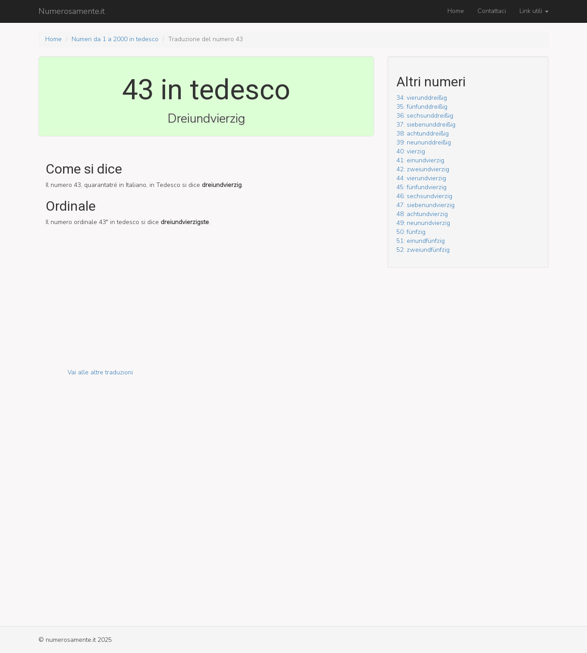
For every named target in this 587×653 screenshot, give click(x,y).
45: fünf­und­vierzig (421, 187)
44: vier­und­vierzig (421, 178)
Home (455, 11)
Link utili (534, 11)
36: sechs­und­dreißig (424, 115)
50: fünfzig (410, 232)
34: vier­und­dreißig (421, 97)
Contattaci (491, 11)
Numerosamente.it (71, 11)
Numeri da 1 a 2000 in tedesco (115, 39)
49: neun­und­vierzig (423, 223)
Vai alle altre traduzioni (100, 372)
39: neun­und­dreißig (423, 142)
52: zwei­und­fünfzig (423, 250)
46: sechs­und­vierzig (424, 196)
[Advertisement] (206, 305)
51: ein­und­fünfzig (420, 241)
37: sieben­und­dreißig (425, 124)
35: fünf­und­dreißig (421, 106)
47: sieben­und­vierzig (425, 205)
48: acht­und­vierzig (422, 214)
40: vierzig (410, 151)
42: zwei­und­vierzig (422, 169)
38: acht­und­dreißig (422, 133)
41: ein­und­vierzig (420, 160)
